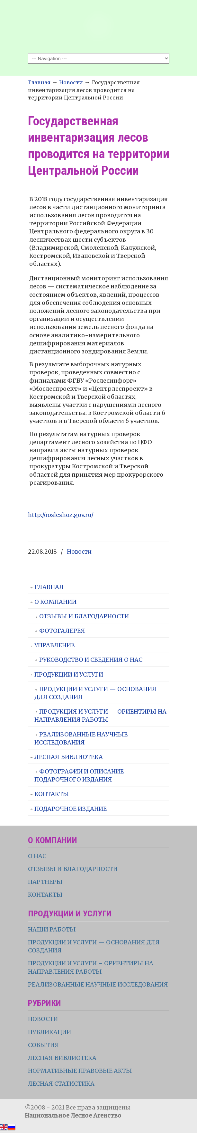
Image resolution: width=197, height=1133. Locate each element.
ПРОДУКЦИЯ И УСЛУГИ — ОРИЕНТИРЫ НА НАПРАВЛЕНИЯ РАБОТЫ (100, 715)
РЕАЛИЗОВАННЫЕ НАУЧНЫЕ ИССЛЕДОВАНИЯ (81, 738)
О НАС (37, 856)
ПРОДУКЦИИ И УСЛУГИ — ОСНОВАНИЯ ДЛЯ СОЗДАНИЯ (95, 693)
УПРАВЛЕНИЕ (54, 645)
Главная (39, 82)
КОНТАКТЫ (51, 794)
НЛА (98, 26)
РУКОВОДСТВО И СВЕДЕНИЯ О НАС (90, 659)
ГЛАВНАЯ (49, 587)
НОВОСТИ (43, 1019)
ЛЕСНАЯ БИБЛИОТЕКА (68, 757)
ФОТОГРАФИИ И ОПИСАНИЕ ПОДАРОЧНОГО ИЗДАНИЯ (79, 775)
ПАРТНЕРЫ (45, 881)
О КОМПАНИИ (55, 601)
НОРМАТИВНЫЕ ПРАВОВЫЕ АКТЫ (80, 1070)
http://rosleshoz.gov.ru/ (61, 515)
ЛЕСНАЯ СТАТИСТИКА (61, 1083)
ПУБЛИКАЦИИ (49, 1032)
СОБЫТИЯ (43, 1045)
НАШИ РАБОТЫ (52, 929)
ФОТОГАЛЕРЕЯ (62, 630)
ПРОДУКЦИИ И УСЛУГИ (68, 674)
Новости (71, 82)
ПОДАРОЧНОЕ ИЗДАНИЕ (70, 808)
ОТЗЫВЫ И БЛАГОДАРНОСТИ (84, 616)
